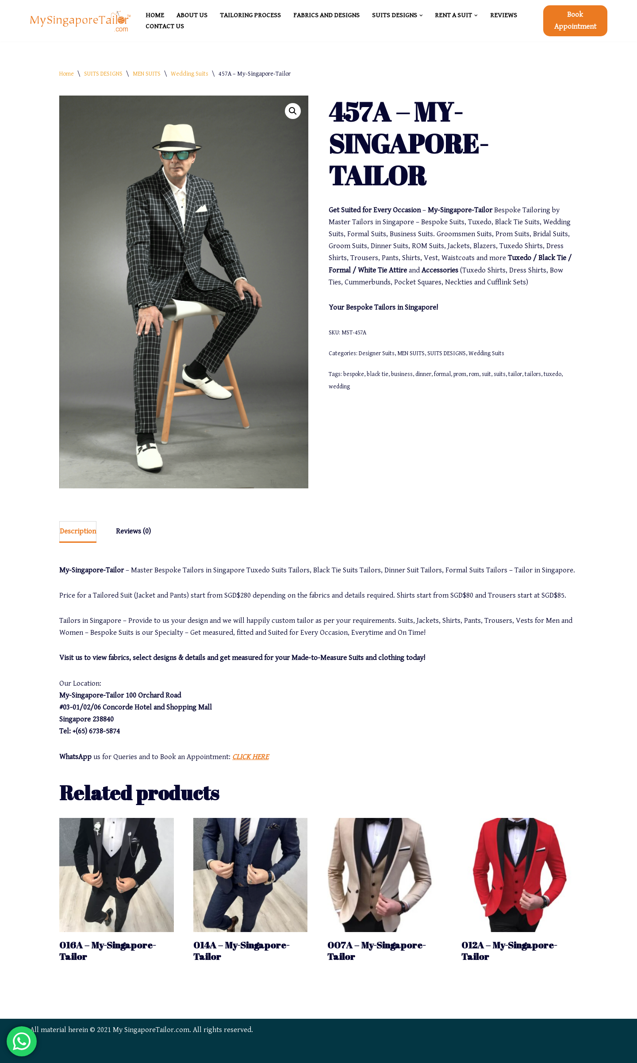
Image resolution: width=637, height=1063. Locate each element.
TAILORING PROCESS (250, 15)
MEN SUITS (147, 73)
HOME (155, 15)
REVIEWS (503, 15)
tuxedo (552, 374)
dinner (423, 374)
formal (442, 374)
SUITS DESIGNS (103, 73)
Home (66, 73)
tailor (515, 374)
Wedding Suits (189, 73)
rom (474, 374)
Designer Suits (377, 353)
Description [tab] (78, 531)
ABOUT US (192, 15)
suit (486, 374)
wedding (339, 386)
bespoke (353, 374)
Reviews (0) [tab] (133, 531)
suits (500, 374)
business (402, 374)
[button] (421, 15)
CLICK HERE (250, 756)
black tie (377, 374)
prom (459, 374)
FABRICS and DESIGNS (326, 15)
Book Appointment (575, 20)
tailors (533, 374)
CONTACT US (165, 26)
